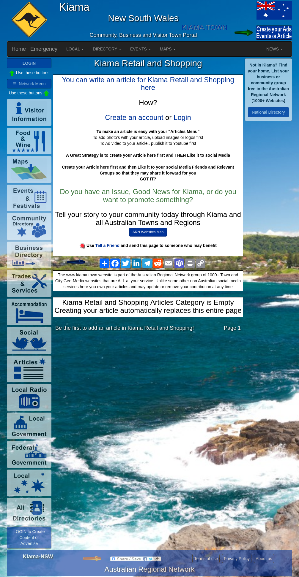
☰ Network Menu (28, 83)
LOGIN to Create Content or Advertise (29, 537)
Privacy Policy (237, 558)
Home (19, 49)
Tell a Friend (107, 245)
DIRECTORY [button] (107, 49)
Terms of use (206, 558)
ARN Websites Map (148, 232)
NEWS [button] (274, 49)
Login (182, 117)
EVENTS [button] (140, 49)
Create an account (134, 117)
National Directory (268, 112)
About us (264, 558)
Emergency (43, 49)
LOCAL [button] (75, 49)
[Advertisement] (148, 382)
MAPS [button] (168, 49)
